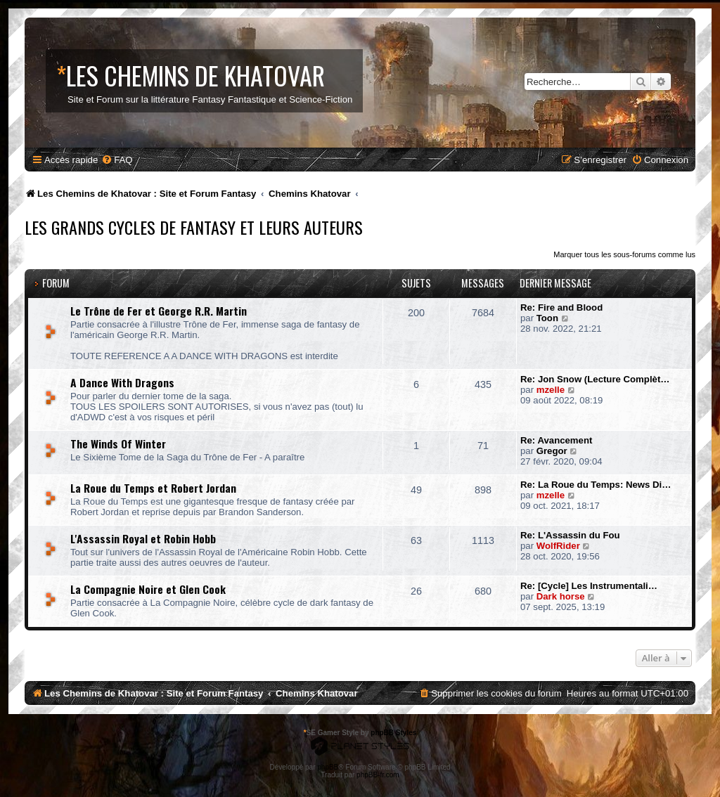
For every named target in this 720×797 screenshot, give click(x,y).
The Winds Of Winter (118, 443)
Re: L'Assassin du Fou (570, 535)
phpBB (327, 767)
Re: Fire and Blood (561, 307)
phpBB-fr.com (377, 775)
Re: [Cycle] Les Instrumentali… (588, 586)
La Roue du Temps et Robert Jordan (153, 487)
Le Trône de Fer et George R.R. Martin (158, 310)
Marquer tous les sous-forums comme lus (624, 254)
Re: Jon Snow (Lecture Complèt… (594, 379)
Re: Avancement (556, 440)
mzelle (550, 389)
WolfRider (558, 545)
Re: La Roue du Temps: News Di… (595, 484)
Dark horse (560, 596)
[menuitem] (116, 160)
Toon (547, 318)
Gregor (551, 451)
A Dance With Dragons (122, 382)
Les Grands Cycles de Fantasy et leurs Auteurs (194, 227)
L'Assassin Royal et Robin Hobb (143, 538)
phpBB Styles (393, 733)
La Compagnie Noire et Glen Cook (148, 589)
